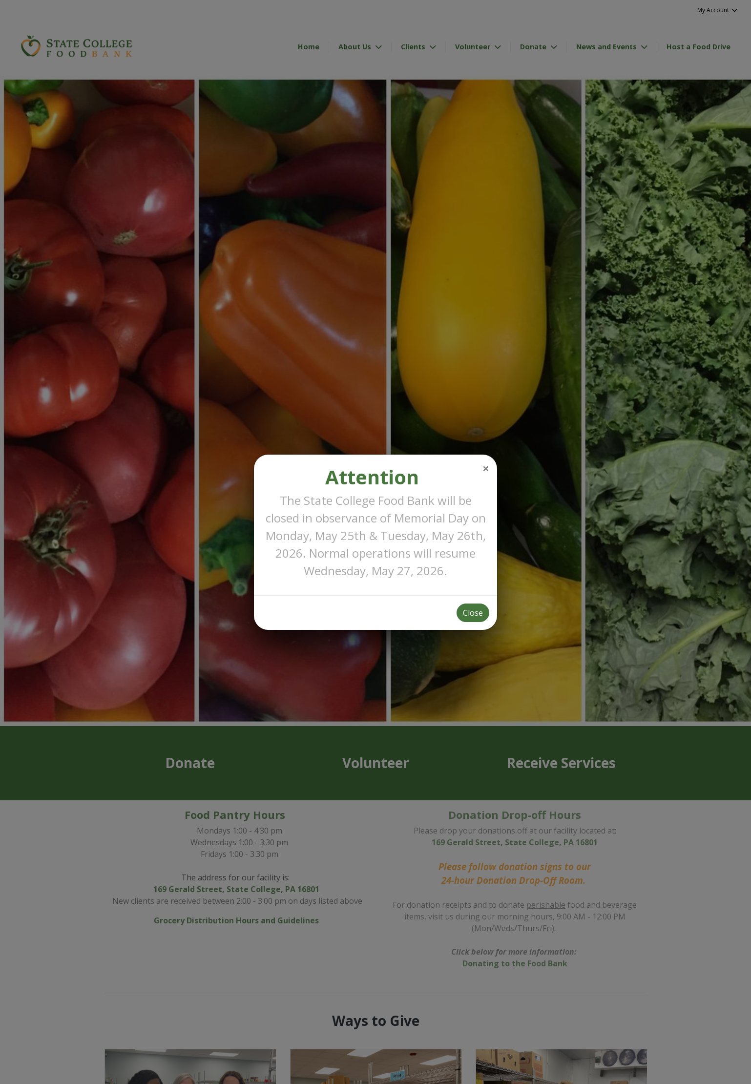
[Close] (485, 468)
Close (473, 612)
